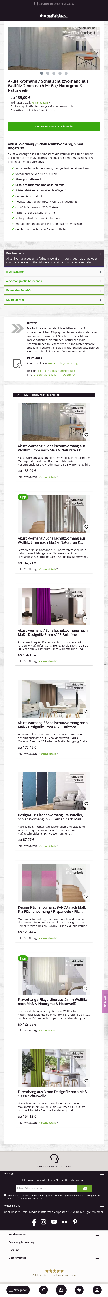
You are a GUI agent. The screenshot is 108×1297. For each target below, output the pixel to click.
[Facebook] (33, 1222)
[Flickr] (64, 1222)
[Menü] (18, 1290)
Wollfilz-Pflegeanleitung (63, 363)
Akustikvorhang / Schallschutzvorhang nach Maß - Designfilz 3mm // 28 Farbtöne (53, 632)
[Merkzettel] (79, 1290)
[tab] (54, 258)
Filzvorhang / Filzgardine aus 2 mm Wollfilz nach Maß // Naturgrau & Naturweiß (52, 1001)
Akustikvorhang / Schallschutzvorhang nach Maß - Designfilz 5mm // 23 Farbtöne (53, 725)
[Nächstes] (97, 52)
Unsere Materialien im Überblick (54, 374)
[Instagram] (43, 1222)
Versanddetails (40, 102)
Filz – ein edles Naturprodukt (56, 371)
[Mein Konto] (97, 1290)
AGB (88, 1195)
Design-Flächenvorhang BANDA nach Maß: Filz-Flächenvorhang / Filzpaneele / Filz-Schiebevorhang (52, 909)
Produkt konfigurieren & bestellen (54, 126)
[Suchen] (43, 1290)
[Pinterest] (75, 1222)
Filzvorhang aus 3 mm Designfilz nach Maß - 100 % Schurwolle (53, 1094)
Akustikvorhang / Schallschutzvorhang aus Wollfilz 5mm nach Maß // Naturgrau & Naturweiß (51, 540)
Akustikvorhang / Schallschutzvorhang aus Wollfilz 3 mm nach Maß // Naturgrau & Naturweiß (51, 448)
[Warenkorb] (61, 1289)
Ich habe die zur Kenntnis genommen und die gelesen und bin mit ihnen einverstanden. (53, 1196)
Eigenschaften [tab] (54, 272)
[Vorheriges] (11, 52)
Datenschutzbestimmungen (35, 1195)
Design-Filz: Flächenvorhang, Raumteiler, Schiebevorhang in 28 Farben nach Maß (50, 817)
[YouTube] (54, 1222)
